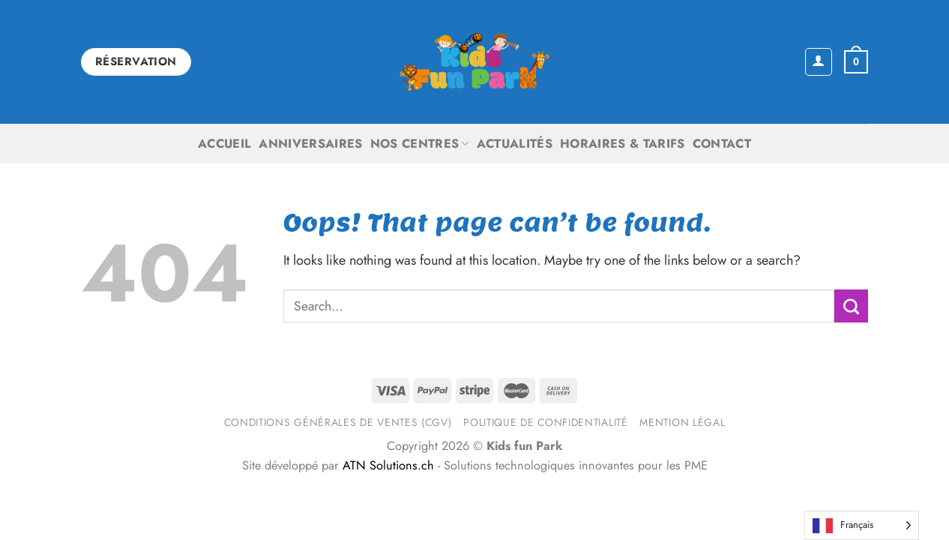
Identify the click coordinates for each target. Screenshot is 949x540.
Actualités (514, 143)
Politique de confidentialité (545, 422)
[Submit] (851, 306)
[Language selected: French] (861, 525)
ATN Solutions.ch (388, 465)
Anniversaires (310, 143)
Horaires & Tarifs (622, 143)
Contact (722, 143)
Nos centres (419, 143)
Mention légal (682, 422)
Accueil (224, 143)
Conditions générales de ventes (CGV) (338, 422)
